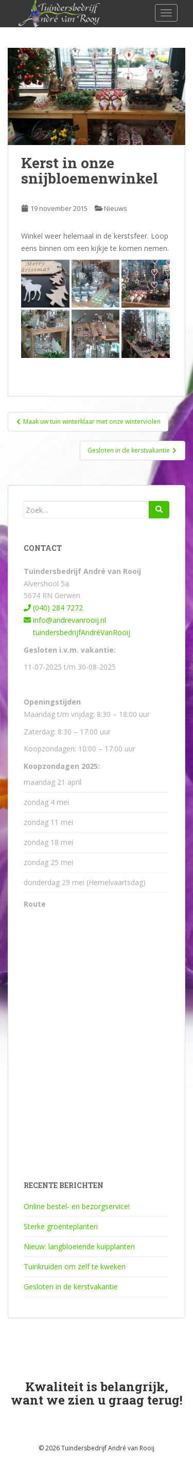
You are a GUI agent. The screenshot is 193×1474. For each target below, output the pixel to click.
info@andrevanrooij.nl (65, 620)
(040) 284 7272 (53, 608)
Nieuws (115, 208)
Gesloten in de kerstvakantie (71, 1286)
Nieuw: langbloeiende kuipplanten (79, 1246)
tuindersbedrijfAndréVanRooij (77, 632)
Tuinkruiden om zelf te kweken (75, 1266)
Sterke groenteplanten (61, 1226)
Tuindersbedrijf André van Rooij (107, 1448)
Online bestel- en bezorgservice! (77, 1206)
